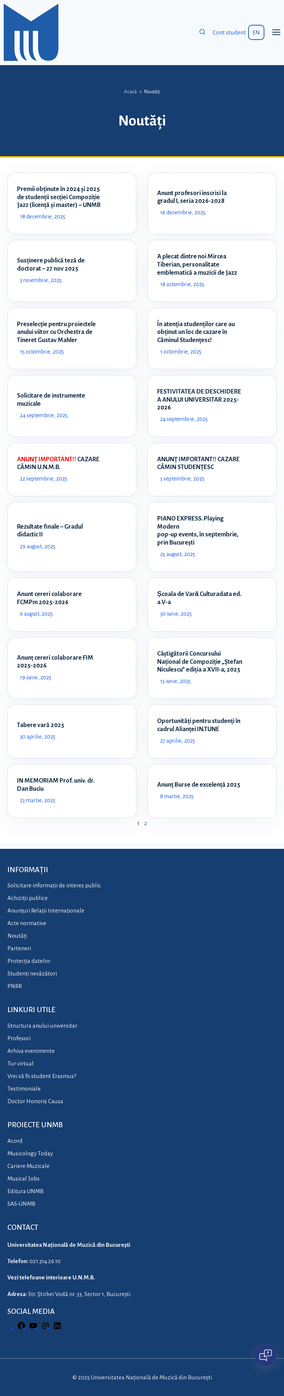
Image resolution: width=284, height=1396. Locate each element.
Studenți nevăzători (32, 974)
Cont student (229, 32)
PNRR (14, 986)
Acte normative (26, 923)
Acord (15, 1141)
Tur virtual (20, 1063)
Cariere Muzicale (28, 1166)
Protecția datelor (28, 961)
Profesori (19, 1038)
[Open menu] (276, 32)
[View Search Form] (202, 32)
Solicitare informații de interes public (54, 886)
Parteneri (19, 948)
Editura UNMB (25, 1191)
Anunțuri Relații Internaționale (45, 911)
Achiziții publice (27, 898)
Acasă (130, 91)
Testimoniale (24, 1088)
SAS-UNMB (21, 1204)
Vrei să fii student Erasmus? (41, 1076)
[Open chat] (265, 1355)
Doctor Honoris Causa (35, 1101)
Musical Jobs (23, 1178)
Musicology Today (30, 1153)
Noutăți (17, 936)
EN (256, 32)
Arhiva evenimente (31, 1051)
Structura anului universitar (42, 1026)
